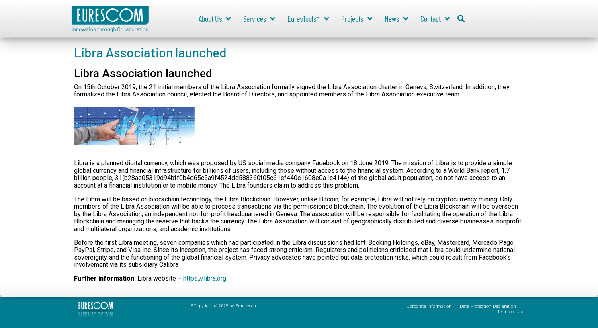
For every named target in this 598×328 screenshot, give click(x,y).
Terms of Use (510, 311)
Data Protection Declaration (488, 306)
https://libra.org (204, 278)
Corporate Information (429, 306)
